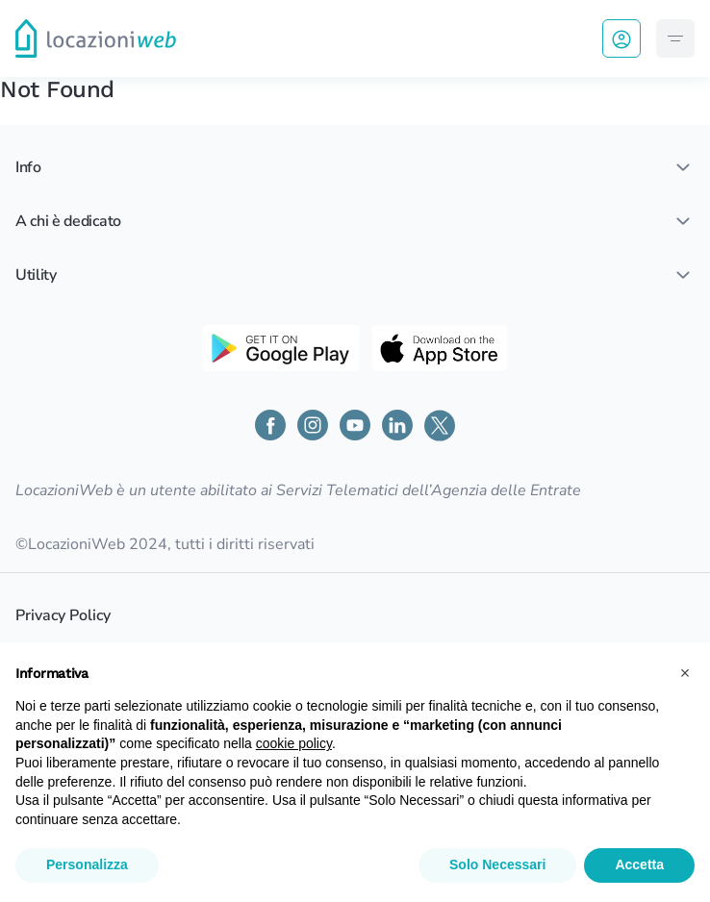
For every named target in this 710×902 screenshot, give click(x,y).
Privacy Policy (63, 615)
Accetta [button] (639, 864)
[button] (685, 673)
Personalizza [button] (87, 864)
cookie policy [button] (294, 743)
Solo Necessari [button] (497, 864)
